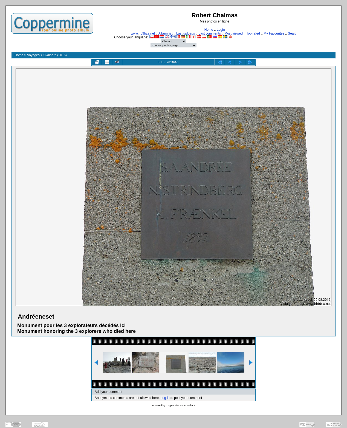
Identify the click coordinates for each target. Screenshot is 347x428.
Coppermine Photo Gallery (180, 405)
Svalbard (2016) (54, 55)
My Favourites (274, 33)
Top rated (253, 33)
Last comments (209, 33)
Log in (165, 398)
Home (208, 30)
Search (293, 33)
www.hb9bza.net (143, 33)
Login (221, 30)
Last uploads (185, 33)
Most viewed (233, 33)
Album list (165, 33)
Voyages (33, 55)
